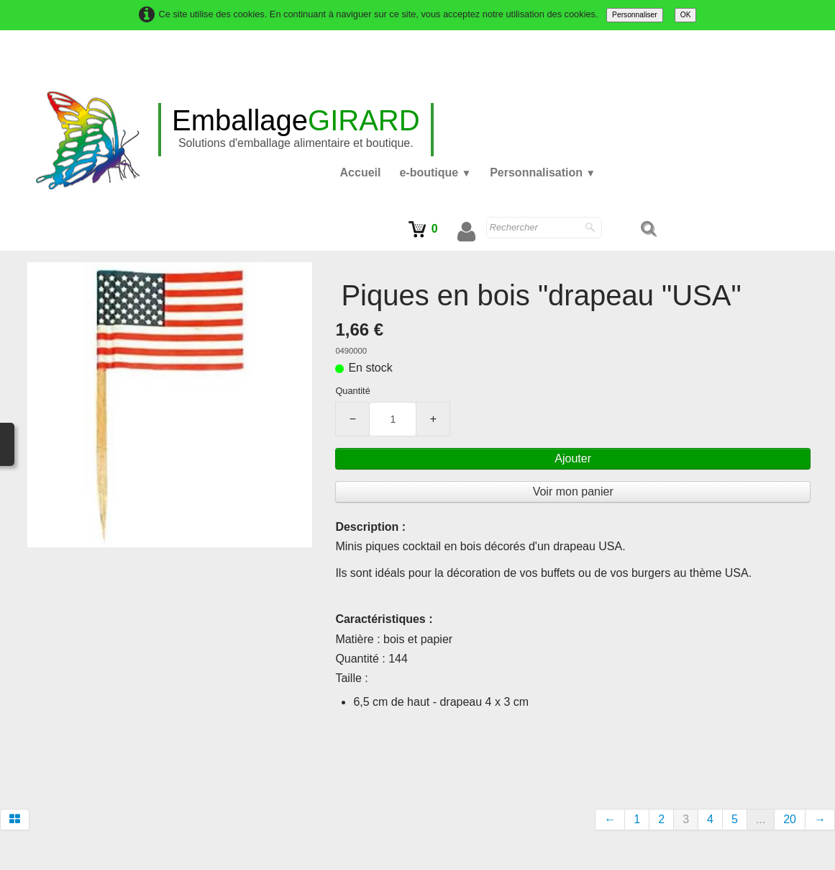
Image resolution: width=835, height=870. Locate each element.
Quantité (355, 390)
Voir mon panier (575, 491)
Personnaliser (634, 15)
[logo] (296, 129)
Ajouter (575, 458)
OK (685, 15)
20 (789, 819)
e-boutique (435, 172)
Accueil (360, 172)
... (760, 819)
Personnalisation (543, 172)
